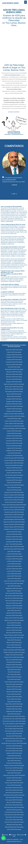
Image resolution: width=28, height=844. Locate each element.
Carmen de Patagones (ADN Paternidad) (14, 428)
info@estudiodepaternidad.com (14, 841)
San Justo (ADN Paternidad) (14, 736)
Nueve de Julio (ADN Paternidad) (14, 637)
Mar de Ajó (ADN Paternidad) (14, 593)
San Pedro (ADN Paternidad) (14, 746)
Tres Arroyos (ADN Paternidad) (14, 768)
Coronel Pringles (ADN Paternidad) (14, 460)
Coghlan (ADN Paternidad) (14, 448)
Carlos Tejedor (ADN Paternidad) (14, 423)
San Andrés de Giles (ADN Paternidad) (14, 716)
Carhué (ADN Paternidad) (14, 418)
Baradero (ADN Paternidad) (14, 376)
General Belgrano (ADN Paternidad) (14, 497)
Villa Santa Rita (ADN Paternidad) (14, 814)
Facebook (12, 834)
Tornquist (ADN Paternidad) (14, 763)
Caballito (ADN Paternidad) (14, 408)
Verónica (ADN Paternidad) (14, 780)
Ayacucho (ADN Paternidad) (14, 364)
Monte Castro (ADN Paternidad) (14, 618)
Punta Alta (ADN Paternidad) (14, 684)
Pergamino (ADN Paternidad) (14, 667)
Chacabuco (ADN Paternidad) (14, 438)
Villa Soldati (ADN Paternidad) (14, 817)
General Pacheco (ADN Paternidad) (14, 514)
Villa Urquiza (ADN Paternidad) (14, 819)
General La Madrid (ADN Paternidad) (14, 507)
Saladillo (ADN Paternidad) (14, 709)
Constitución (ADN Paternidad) (14, 455)
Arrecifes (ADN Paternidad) (14, 359)
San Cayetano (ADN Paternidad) (14, 726)
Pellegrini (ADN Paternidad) (14, 664)
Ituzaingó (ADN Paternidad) (14, 541)
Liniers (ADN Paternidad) (14, 573)
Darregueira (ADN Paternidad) (14, 470)
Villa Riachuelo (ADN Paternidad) (14, 812)
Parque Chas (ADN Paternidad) (14, 654)
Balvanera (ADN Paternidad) (14, 374)
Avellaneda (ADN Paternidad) (14, 362)
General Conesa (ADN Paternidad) (14, 499)
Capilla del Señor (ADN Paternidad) (14, 413)
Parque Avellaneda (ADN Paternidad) (14, 650)
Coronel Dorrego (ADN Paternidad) (14, 458)
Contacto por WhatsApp (11, 839)
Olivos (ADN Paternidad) (14, 645)
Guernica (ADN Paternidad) (14, 534)
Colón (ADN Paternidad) (14, 453)
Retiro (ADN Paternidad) (14, 699)
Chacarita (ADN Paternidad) (14, 440)
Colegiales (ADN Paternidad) (14, 450)
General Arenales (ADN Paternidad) (14, 495)
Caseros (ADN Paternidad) (14, 431)
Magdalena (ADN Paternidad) (14, 588)
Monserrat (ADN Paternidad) (14, 615)
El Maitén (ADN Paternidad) (14, 477)
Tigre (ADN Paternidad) (14, 760)
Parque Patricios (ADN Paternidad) (14, 657)
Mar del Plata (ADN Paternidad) (14, 595)
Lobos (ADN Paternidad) (14, 578)
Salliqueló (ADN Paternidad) (14, 711)
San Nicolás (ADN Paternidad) (14, 741)
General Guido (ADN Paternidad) (14, 502)
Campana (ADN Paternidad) (14, 411)
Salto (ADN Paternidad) (14, 714)
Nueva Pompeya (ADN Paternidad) (14, 635)
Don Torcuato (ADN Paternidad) (14, 475)
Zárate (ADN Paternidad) (14, 829)
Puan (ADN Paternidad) (14, 679)
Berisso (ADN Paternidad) (14, 394)
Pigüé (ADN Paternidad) (14, 669)
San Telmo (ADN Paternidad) (14, 748)
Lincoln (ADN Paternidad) (14, 571)
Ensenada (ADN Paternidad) (14, 480)
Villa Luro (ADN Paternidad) (14, 802)
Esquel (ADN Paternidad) (14, 482)
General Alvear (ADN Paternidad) (14, 492)
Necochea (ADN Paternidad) (14, 632)
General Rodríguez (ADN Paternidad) (14, 519)
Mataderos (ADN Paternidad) (14, 605)
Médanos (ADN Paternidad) (14, 627)
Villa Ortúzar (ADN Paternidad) (14, 805)
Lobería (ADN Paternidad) (14, 576)
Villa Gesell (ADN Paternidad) (14, 797)
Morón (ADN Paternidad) (14, 623)
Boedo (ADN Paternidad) (14, 396)
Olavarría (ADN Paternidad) (14, 642)
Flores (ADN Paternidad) (14, 487)
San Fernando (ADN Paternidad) (14, 731)
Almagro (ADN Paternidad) (14, 354)
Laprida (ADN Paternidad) (14, 566)
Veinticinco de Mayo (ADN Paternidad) (14, 775)
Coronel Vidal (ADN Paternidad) (14, 465)
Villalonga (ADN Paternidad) (14, 824)
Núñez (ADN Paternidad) (14, 640)
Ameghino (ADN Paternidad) (14, 357)
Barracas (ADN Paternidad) (14, 379)
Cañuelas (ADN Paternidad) (14, 435)
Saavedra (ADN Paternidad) (14, 706)
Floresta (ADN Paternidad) (14, 490)
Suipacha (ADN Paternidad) (14, 753)
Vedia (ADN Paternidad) (14, 773)
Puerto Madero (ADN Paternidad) (14, 682)
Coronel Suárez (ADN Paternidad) (14, 463)
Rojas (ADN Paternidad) (14, 701)
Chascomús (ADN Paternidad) (14, 443)
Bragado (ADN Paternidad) (14, 401)
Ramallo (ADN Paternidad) (14, 689)
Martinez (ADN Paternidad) (14, 603)
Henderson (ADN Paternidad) (14, 536)
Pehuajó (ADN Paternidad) (14, 662)
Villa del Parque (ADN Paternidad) (14, 822)
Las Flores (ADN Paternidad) (14, 568)
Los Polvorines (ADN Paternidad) (14, 583)
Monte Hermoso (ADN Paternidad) (14, 620)
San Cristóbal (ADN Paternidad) (14, 728)
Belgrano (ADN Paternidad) (14, 381)
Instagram (20, 834)
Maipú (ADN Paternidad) (14, 591)
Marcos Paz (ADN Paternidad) (14, 600)
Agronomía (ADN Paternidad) (14, 349)
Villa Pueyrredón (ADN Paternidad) (14, 807)
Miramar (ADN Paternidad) (14, 613)
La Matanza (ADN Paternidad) (14, 556)
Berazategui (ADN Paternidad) (14, 391)
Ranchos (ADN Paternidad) (14, 691)
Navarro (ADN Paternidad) (14, 630)
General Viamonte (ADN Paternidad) (14, 524)
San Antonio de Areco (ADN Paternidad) (14, 718)
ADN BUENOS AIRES (10, 3)
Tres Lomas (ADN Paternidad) (14, 770)
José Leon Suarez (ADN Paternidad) (14, 546)
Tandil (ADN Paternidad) (14, 755)
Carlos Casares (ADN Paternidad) (14, 421)
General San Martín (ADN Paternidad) (14, 522)
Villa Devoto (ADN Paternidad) (14, 792)
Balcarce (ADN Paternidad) (14, 372)
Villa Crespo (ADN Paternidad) (14, 790)
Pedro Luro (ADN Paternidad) (14, 659)
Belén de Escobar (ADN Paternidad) (14, 384)
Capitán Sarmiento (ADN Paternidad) (14, 416)
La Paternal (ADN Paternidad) (14, 559)
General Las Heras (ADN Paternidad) (14, 509)
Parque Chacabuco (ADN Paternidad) (14, 652)
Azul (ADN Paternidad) (14, 367)
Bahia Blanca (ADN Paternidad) (14, 369)
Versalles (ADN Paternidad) (14, 778)
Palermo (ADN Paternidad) (14, 647)
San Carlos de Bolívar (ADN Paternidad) (14, 723)
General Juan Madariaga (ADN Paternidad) (14, 504)
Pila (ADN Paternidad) (14, 672)
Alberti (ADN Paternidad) (14, 352)
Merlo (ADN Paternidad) (14, 610)
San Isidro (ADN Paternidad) (14, 733)
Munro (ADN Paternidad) (14, 625)
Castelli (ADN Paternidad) (14, 433)
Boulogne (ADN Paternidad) (14, 399)
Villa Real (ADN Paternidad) (14, 810)
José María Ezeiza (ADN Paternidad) (14, 549)
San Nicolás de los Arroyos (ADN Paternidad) (14, 743)
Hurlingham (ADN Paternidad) (14, 539)
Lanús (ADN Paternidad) (14, 563)
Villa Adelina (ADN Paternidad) (14, 787)
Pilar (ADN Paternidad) (14, 674)
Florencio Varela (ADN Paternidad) (14, 485)
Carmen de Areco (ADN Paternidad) (14, 426)
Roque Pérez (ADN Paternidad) (14, 704)
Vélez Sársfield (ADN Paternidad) (14, 827)
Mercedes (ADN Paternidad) (14, 608)
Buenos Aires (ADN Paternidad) (14, 406)
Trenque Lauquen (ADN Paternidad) (14, 765)
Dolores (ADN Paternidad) (14, 472)
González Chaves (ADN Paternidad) (14, 529)
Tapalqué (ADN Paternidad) (14, 758)
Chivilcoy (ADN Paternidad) (14, 445)
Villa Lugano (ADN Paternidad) (14, 800)
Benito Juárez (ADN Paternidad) (14, 386)
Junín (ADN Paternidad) (14, 551)
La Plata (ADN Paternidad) (14, 561)
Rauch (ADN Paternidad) (14, 694)
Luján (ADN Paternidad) (14, 586)
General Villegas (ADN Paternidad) (14, 527)
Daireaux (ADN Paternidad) (14, 467)
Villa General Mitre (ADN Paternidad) (14, 795)
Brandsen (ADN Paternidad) (14, 404)
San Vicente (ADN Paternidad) (14, 750)
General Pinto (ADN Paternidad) (14, 517)
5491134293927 (14, 112)
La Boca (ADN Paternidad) (14, 554)
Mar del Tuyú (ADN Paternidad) (14, 598)
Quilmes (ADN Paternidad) (14, 686)
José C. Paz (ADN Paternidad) (14, 544)
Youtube (5, 834)
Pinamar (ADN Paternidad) (14, 677)
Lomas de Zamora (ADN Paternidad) (14, 581)
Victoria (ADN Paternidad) (14, 785)
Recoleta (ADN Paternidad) (14, 696)
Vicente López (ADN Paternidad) (14, 782)
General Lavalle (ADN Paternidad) (14, 512)
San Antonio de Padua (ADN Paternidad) (14, 721)
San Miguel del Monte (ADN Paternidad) (14, 738)
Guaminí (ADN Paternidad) (14, 531)
